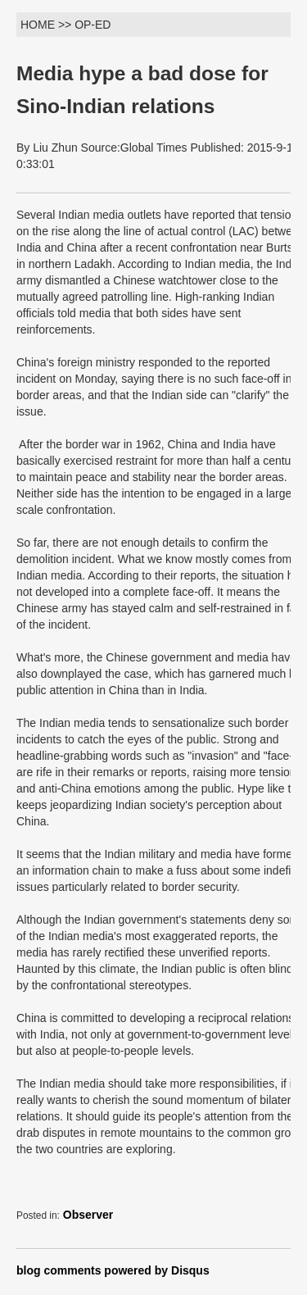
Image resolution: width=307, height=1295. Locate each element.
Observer (88, 1214)
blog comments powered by (113, 1270)
